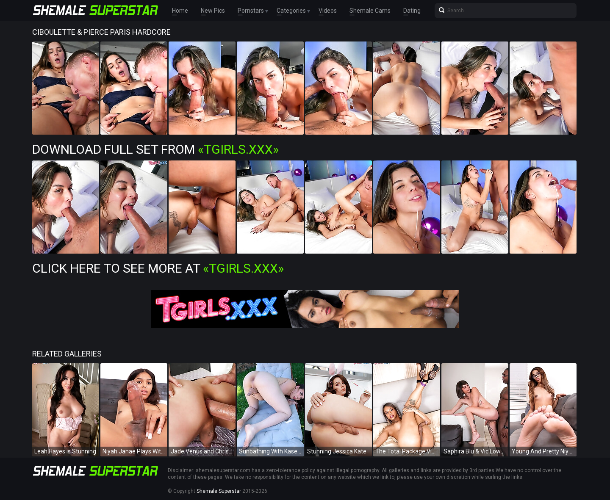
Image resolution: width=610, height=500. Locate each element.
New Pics (213, 10)
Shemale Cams (370, 10)
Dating (412, 10)
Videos (328, 10)
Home (180, 10)
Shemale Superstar (219, 491)
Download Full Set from (155, 149)
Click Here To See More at (158, 268)
